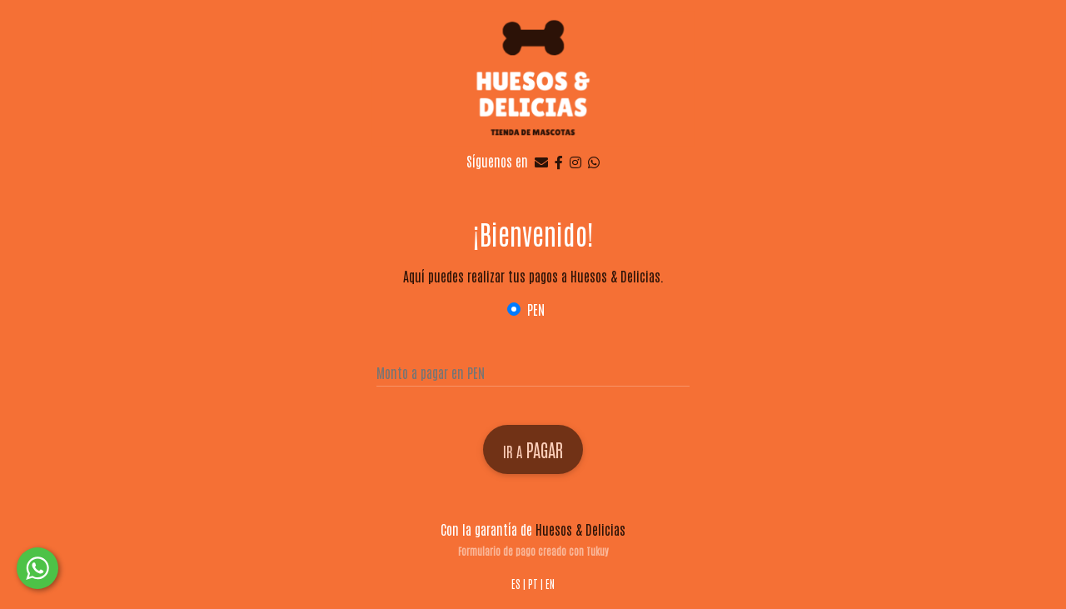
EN (550, 584)
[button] (37, 568)
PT (533, 584)
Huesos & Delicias (580, 529)
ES (516, 584)
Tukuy (597, 550)
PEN (536, 309)
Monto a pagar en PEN (430, 372)
